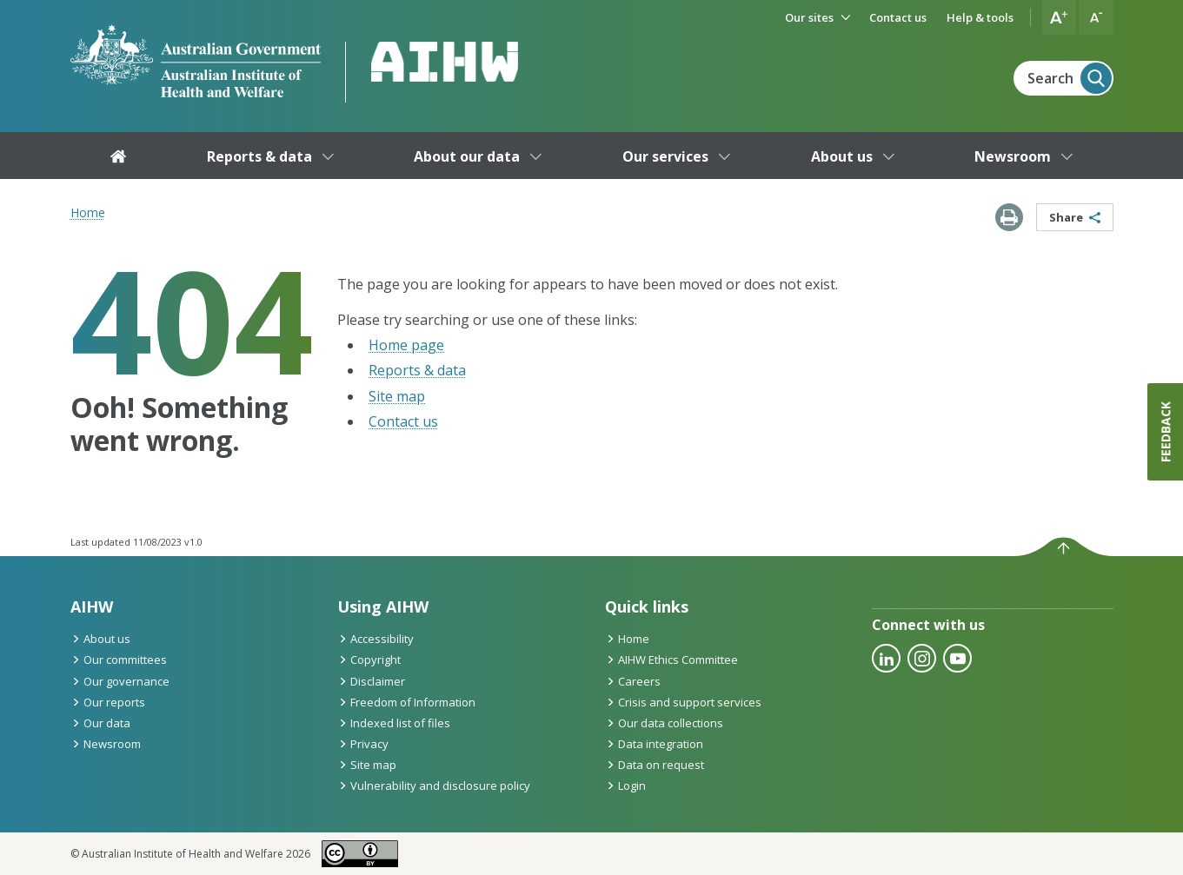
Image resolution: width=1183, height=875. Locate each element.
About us (100, 638)
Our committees (118, 659)
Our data (100, 723)
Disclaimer (371, 681)
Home (87, 212)
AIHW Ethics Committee (671, 659)
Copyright (369, 659)
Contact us (403, 421)
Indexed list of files (393, 723)
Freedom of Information (406, 702)
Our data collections (664, 723)
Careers (633, 681)
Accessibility (375, 638)
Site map (397, 396)
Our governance (119, 681)
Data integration (654, 744)
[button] (1059, 17)
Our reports (107, 702)
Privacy (363, 744)
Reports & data (417, 370)
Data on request (654, 764)
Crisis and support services (683, 702)
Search (1069, 78)
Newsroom (105, 744)
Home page (406, 345)
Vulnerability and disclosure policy (433, 785)
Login (625, 785)
